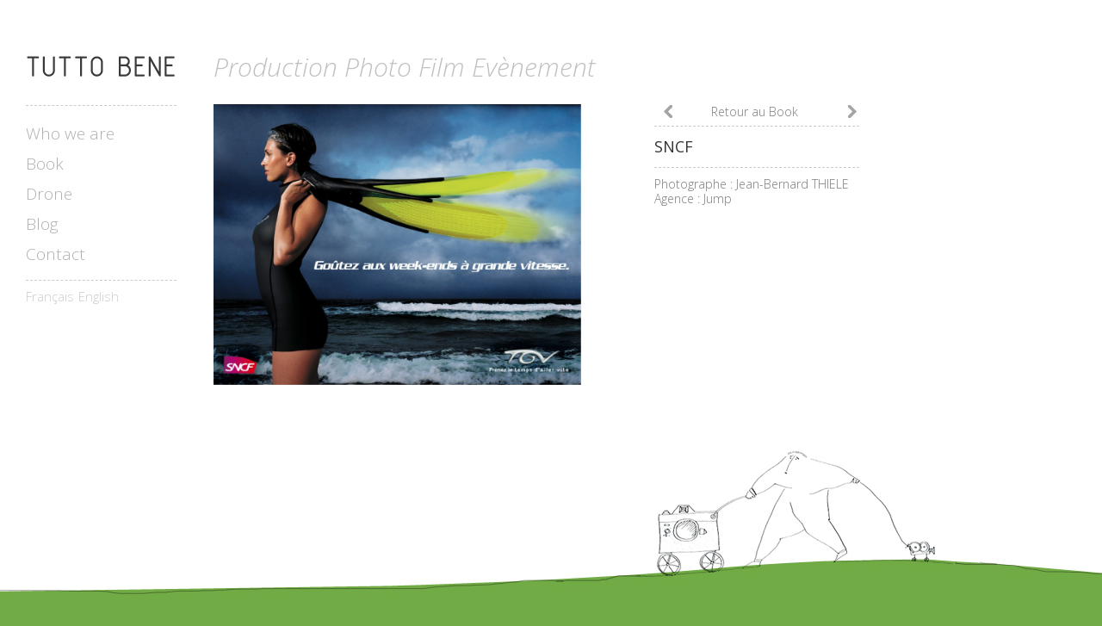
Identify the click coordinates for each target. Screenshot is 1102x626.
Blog (42, 224)
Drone (49, 194)
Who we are (70, 134)
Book (45, 164)
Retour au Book (754, 111)
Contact (55, 254)
